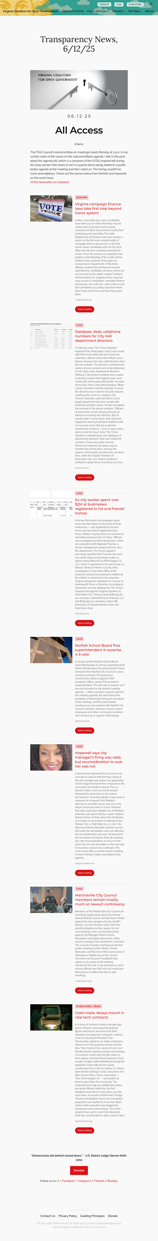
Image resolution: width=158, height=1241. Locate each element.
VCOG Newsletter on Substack (49, 182)
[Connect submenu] (124, 11)
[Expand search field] (151, 4)
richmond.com (82, 468)
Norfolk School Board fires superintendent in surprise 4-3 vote (98, 649)
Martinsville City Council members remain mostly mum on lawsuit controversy (100, 899)
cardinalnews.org (83, 300)
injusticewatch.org (84, 1121)
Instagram (84, 1181)
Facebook (68, 1181)
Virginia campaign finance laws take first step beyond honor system (98, 208)
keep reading (85, 309)
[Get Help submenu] (141, 11)
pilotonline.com (82, 721)
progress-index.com (84, 863)
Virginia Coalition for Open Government (30, 11)
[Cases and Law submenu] (108, 11)
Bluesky (113, 1181)
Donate (79, 1170)
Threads (99, 1181)
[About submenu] (154, 11)
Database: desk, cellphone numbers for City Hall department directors (98, 336)
